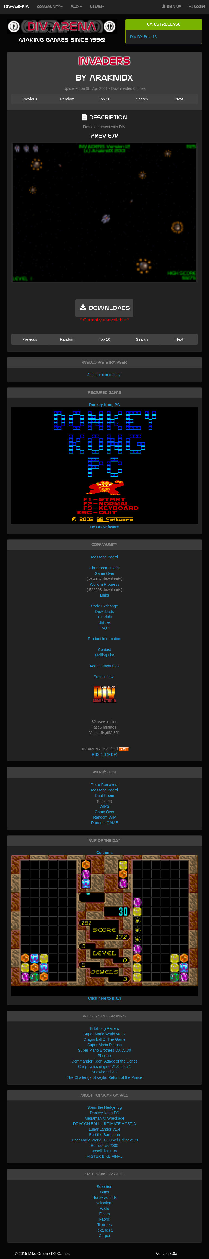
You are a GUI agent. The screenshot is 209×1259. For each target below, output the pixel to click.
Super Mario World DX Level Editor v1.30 (104, 1140)
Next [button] (179, 99)
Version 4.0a (166, 1253)
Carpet (104, 1235)
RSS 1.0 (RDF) (104, 754)
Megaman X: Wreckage (104, 1118)
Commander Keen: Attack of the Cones (105, 1061)
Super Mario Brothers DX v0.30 (104, 1050)
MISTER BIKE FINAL (104, 1156)
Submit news (104, 677)
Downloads (104, 611)
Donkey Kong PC (104, 1113)
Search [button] (142, 99)
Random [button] (67, 99)
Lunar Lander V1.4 (104, 1129)
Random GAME (104, 823)
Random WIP (104, 817)
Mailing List (104, 655)
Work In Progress (104, 584)
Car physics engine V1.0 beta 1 (104, 1066)
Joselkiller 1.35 (104, 1151)
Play (76, 7)
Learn (97, 7)
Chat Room (104, 795)
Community (50, 7)
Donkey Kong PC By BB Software (104, 466)
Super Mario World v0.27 (105, 1034)
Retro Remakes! (104, 784)
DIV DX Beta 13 (143, 37)
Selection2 (104, 1203)
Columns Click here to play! (104, 925)
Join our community (103, 375)
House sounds (104, 1197)
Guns (104, 1192)
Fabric (104, 1219)
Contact (104, 649)
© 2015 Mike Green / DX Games (42, 1253)
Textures (104, 1225)
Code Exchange (104, 606)
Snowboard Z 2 (105, 1072)
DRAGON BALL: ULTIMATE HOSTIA (104, 1124)
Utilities (104, 622)
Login (197, 6)
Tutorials (104, 617)
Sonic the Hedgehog (104, 1107)
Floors (104, 1214)
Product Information (104, 639)
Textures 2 (104, 1230)
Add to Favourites (104, 666)
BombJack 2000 (104, 1145)
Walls (104, 1208)
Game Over (104, 573)
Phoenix (105, 1056)
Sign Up (171, 6)
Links (104, 595)
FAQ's (104, 628)
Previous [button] (29, 99)
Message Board (104, 557)
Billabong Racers (104, 1028)
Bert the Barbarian (104, 1134)
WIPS (104, 806)
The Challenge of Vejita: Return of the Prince (104, 1077)
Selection (104, 1186)
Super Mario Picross (104, 1045)
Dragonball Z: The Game (104, 1039)
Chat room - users (104, 568)
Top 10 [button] (104, 99)
